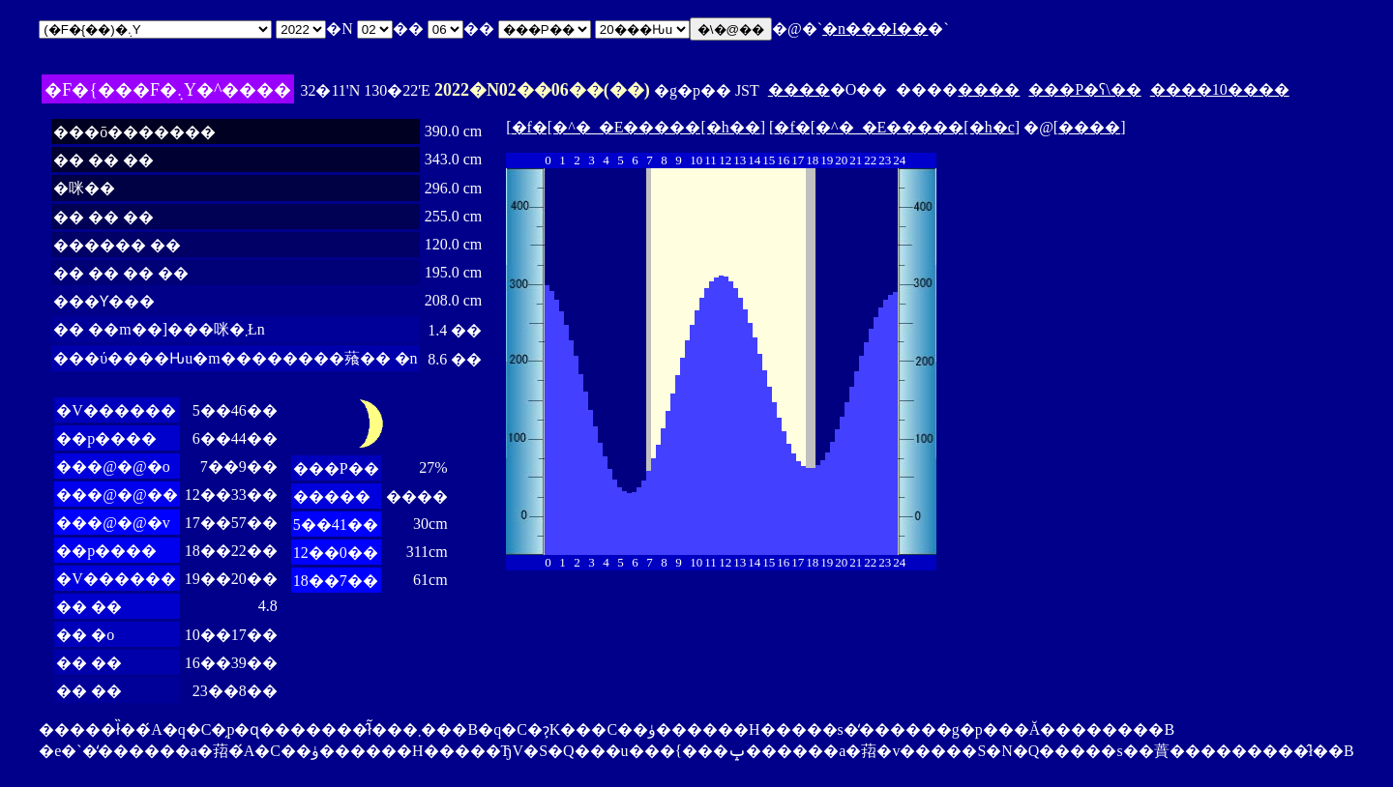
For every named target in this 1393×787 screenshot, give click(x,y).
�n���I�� (875, 28)
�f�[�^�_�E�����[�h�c (894, 127)
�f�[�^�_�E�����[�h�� (636, 127)
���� (799, 89)
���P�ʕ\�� (1084, 89)
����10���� (1219, 89)
